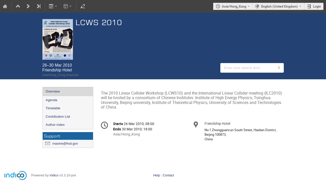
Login (317, 6)
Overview (53, 91)
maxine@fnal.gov (65, 143)
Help (156, 175)
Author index (55, 125)
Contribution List (58, 116)
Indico (54, 175)
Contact (168, 175)
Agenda (51, 100)
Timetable (53, 108)
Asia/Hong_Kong (234, 6)
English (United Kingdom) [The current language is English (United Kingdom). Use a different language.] (279, 6)
